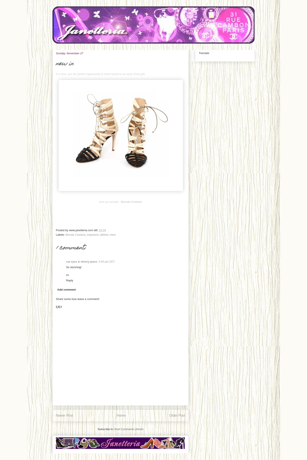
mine (113, 234)
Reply (69, 280)
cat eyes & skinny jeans (81, 261)
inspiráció (92, 234)
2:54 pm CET (106, 261)
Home (121, 415)
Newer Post (64, 415)
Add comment (66, 289)
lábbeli (104, 234)
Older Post (177, 415)
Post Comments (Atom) (128, 429)
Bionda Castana (75, 234)
